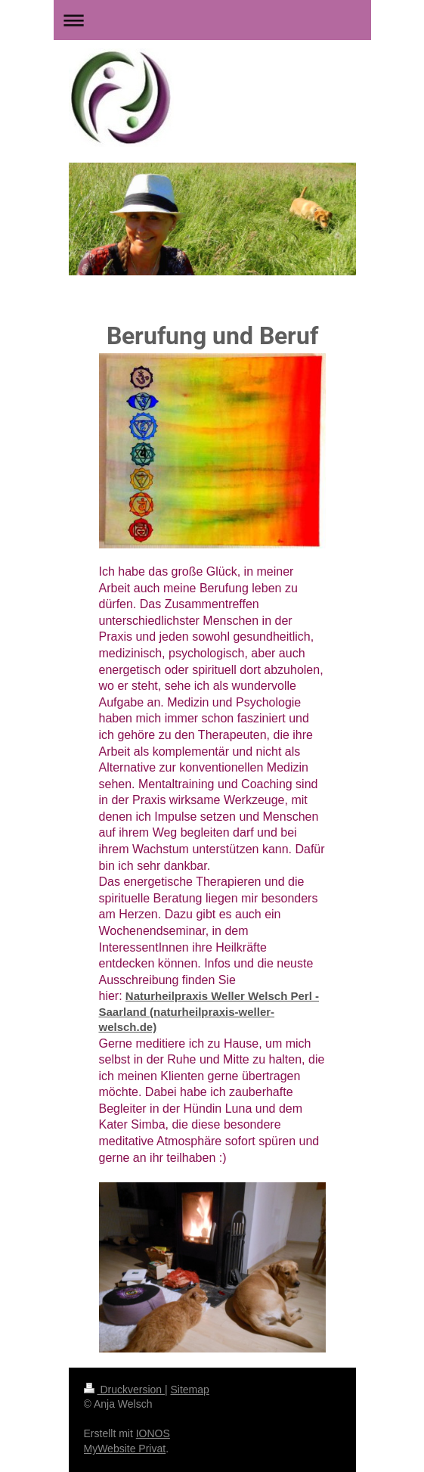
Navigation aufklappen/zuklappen (212, 20)
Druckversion (124, 1389)
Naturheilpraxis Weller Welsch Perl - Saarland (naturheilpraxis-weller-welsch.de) (209, 1011)
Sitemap (190, 1389)
